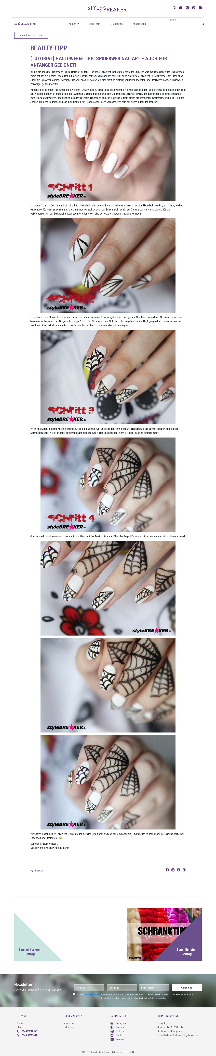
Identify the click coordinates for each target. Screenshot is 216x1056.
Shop (19, 1027)
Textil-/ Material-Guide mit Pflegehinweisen (177, 1035)
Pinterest (118, 1031)
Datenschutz (70, 1027)
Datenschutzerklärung (92, 994)
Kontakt (20, 1023)
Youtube (117, 1039)
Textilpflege (162, 1023)
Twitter (117, 1035)
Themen (72, 23)
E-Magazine (116, 23)
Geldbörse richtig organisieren (171, 1031)
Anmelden (186, 987)
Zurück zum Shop (25, 23)
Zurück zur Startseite (31, 35)
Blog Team (94, 23)
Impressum (69, 1023)
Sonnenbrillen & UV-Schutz (170, 1027)
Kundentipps (139, 23)
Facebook (118, 1027)
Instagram (118, 1023)
